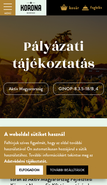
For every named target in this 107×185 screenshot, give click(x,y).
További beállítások (67, 170)
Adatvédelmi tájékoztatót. (25, 161)
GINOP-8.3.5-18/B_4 (78, 89)
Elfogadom (29, 170)
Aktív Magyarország (26, 89)
